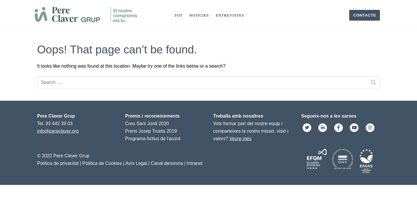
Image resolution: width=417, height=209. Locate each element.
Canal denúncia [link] (167, 163)
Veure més (240, 138)
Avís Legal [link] (136, 163)
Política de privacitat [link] (57, 163)
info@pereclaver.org (57, 131)
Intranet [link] (194, 163)
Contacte (364, 15)
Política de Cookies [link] (102, 163)
